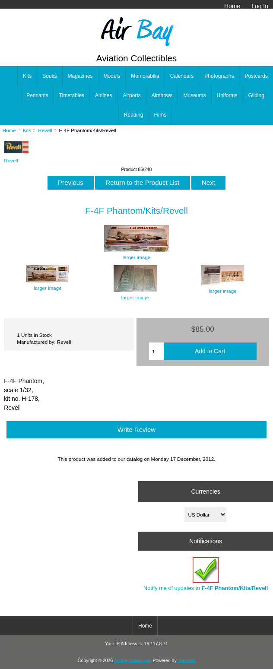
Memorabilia (145, 76)
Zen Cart (187, 660)
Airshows (162, 95)
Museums (194, 95)
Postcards (255, 76)
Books (49, 76)
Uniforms (227, 95)
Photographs (219, 76)
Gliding (256, 95)
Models (112, 76)
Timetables (71, 95)
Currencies (205, 491)
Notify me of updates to (205, 574)
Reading (133, 115)
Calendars (182, 76)
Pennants (37, 95)
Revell (45, 130)
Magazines (80, 76)
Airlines (103, 95)
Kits (27, 130)
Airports (131, 95)
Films (160, 115)
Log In (259, 6)
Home (232, 6)
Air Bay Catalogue (132, 660)
